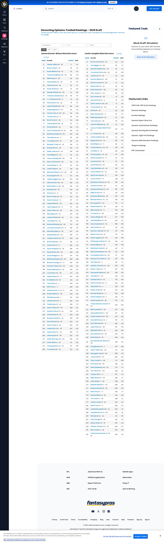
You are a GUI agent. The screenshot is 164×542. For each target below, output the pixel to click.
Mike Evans (51, 78)
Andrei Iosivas (96, 300)
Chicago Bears (52, 346)
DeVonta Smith (96, 83)
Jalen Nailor (95, 381)
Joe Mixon (94, 151)
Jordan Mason (52, 124)
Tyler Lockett (95, 360)
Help (123, 520)
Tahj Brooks (51, 304)
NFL (68, 472)
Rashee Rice (51, 148)
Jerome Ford (95, 186)
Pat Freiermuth (96, 323)
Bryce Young (51, 196)
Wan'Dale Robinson (98, 252)
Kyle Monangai (52, 231)
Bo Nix (93, 110)
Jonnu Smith (95, 179)
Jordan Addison (96, 137)
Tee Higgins (95, 65)
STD (43, 50)
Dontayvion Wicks (97, 273)
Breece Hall (95, 86)
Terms (73, 520)
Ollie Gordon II (52, 183)
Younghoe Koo (96, 346)
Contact (115, 520)
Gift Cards (92, 489)
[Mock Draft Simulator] (145, 57)
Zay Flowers (95, 97)
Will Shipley (51, 214)
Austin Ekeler (51, 165)
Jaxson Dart (51, 328)
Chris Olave (95, 121)
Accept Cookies (141, 536)
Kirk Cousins (95, 430)
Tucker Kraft (51, 117)
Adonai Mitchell (96, 313)
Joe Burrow (95, 76)
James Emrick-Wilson (50, 32)
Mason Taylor (95, 269)
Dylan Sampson (53, 249)
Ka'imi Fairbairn (96, 297)
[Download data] (123, 41)
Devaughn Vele (96, 353)
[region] (82, 536)
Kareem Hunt (95, 279)
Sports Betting (129, 489)
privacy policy (86, 2)
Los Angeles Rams (97, 255)
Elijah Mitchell (96, 330)
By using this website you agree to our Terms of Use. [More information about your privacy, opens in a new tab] (24, 540)
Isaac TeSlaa (52, 308)
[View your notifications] (136, 8)
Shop (126, 483)
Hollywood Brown (97, 189)
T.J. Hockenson (52, 99)
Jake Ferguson (52, 207)
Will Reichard (52, 297)
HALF (55, 50)
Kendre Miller (95, 245)
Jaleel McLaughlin (97, 409)
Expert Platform (94, 483)
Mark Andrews (96, 114)
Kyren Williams (52, 71)
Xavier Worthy (52, 89)
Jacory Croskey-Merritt (99, 128)
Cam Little (51, 283)
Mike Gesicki (95, 210)
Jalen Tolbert (95, 350)
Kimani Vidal (95, 423)
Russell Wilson (96, 395)
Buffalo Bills (51, 242)
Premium (130, 520)
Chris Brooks (51, 315)
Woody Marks (52, 235)
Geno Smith (95, 227)
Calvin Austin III (96, 316)
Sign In (147, 520)
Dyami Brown (51, 252)
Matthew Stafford (97, 182)
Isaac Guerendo (96, 224)
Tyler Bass (94, 262)
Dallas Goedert (96, 158)
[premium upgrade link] (142, 8)
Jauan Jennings (53, 158)
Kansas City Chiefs (97, 259)
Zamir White (51, 342)
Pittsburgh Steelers (98, 241)
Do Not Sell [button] (64, 520)
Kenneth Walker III (97, 69)
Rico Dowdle (95, 203)
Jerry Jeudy (95, 93)
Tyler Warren (51, 137)
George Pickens (53, 92)
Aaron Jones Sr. (96, 103)
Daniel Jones (95, 290)
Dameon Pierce (52, 311)
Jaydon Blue (51, 203)
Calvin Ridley (51, 82)
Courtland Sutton (97, 72)
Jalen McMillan (96, 220)
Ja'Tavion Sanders (54, 228)
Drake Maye (51, 127)
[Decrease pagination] (154, 29)
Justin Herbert (96, 172)
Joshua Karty (52, 301)
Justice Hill (95, 357)
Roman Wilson (52, 294)
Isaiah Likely (51, 276)
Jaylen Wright (96, 217)
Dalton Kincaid (96, 175)
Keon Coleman (52, 162)
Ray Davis (50, 189)
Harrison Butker (96, 293)
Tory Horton (51, 273)
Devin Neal (94, 337)
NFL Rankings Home (20, 10)
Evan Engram (52, 176)
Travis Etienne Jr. (97, 147)
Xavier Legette (96, 238)
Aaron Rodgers (52, 256)
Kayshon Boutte (96, 388)
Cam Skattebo (96, 168)
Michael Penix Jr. (96, 199)
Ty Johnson (51, 349)
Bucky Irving (51, 68)
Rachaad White (96, 196)
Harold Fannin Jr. (53, 290)
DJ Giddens (51, 280)
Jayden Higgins (52, 179)
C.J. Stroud (95, 134)
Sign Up (139, 520)
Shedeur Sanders (97, 426)
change (46, 57)
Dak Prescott (52, 103)
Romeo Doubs (96, 206)
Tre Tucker (94, 398)
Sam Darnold (52, 321)
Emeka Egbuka (52, 110)
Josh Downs (95, 165)
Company (93, 520)
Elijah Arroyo (95, 193)
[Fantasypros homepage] (4, 5)
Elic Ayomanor (96, 334)
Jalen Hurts (51, 85)
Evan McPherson (96, 320)
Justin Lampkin (93, 32)
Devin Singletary (96, 367)
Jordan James (96, 402)
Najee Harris (95, 140)
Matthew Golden (53, 134)
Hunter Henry (52, 200)
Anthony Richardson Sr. (99, 433)
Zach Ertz (50, 193)
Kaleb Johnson (52, 151)
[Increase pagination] (159, 29)
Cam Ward (51, 221)
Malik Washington (53, 259)
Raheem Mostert (97, 385)
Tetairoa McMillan (53, 75)
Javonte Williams (97, 124)
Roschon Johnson (97, 231)
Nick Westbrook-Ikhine (99, 341)
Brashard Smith (52, 318)
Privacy (54, 520)
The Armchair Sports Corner (72, 32)
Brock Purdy (51, 120)
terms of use (101, 2)
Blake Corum (95, 234)
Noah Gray (94, 392)
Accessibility (82, 520)
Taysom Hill (95, 374)
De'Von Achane (96, 62)
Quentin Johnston (97, 266)
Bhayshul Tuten (52, 144)
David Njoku (95, 144)
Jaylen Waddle (52, 106)
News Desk (127, 477)
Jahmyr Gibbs (52, 64)
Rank (44, 61)
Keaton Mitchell (53, 269)
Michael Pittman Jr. (54, 172)
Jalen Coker (51, 210)
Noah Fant (94, 405)
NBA (68, 483)
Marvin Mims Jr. (52, 186)
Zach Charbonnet (53, 130)
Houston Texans (53, 266)
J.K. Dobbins (51, 141)
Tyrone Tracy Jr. (53, 113)
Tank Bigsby (51, 155)
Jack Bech (94, 276)
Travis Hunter (95, 107)
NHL (68, 489)
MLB (68, 477)
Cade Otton (51, 245)
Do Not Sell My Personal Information (117, 536)
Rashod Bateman (53, 224)
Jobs (108, 520)
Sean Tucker (51, 325)
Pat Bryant (94, 364)
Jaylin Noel (95, 327)
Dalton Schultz (96, 283)
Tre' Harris (94, 213)
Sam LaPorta (95, 100)
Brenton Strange (53, 262)
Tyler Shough (95, 419)
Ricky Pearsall (96, 90)
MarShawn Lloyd (96, 248)
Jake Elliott (95, 286)
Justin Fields (51, 169)
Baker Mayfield (96, 117)
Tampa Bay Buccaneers (99, 304)
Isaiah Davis (51, 332)
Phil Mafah (94, 416)
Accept (113, 2)
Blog (101, 520)
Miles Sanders (96, 309)
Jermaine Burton (97, 412)
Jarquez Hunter (52, 238)
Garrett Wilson (96, 79)
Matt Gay (50, 287)
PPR (49, 50)
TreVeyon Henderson (54, 96)
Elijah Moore (95, 378)
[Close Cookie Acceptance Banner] (160, 535)
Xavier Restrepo (53, 339)
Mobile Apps (128, 472)
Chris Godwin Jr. (96, 154)
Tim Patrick (95, 371)
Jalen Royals (51, 335)
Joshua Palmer (52, 217)
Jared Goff (95, 161)
